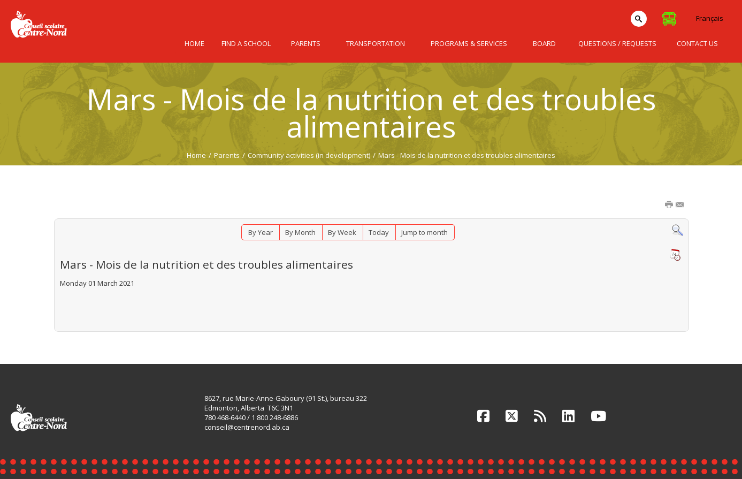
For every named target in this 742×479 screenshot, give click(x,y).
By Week (342, 232)
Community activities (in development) (309, 155)
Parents (227, 155)
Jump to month (424, 232)
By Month (300, 232)
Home (196, 155)
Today (379, 232)
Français (709, 18)
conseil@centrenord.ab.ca (246, 427)
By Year (260, 232)
